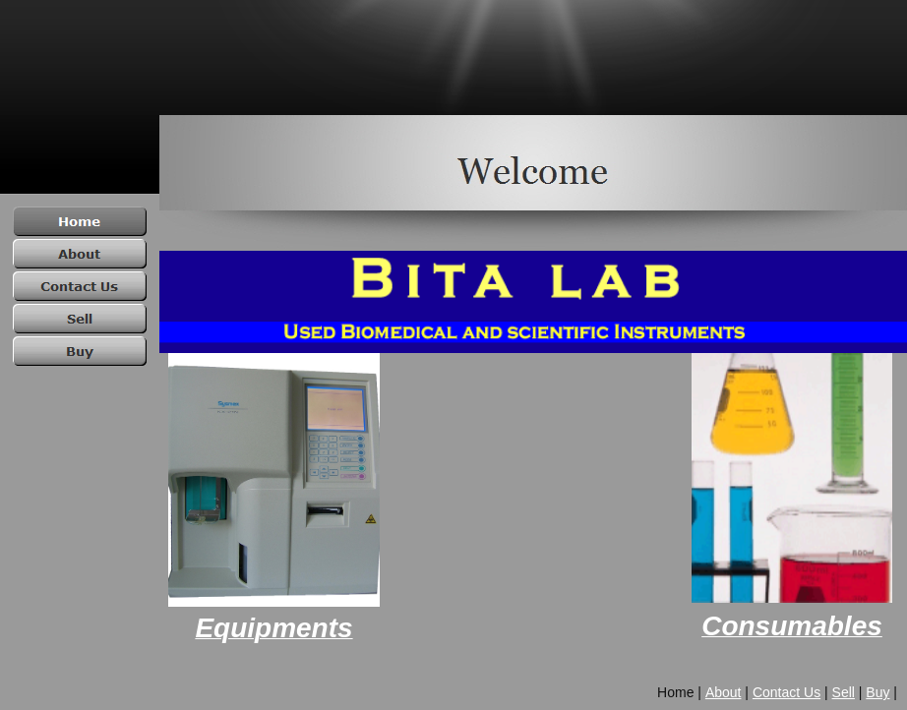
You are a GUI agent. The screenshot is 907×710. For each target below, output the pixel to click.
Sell (843, 692)
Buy (877, 692)
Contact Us (786, 692)
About (723, 692)
